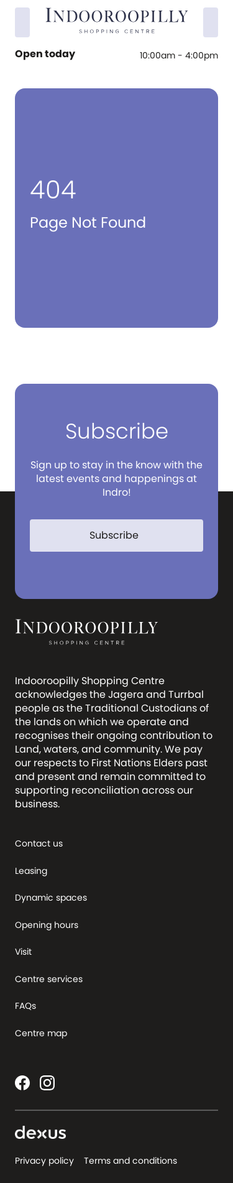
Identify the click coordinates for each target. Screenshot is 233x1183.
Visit (23, 951)
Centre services (49, 979)
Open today (46, 54)
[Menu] (210, 22)
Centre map (41, 1033)
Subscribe (121, 535)
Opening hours (46, 925)
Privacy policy (44, 1160)
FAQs (25, 1006)
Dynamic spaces (51, 897)
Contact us (39, 843)
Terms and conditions (130, 1160)
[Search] (22, 22)
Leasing (31, 871)
